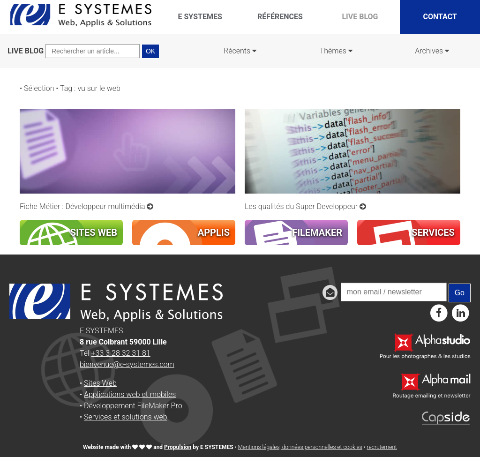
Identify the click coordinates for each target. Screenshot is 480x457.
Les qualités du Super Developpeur (305, 206)
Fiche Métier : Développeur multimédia (86, 206)
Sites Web (100, 383)
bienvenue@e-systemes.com (127, 364)
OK (150, 51)
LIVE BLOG (26, 50)
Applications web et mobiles (130, 394)
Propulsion (177, 447)
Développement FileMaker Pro (133, 405)
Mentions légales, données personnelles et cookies (300, 447)
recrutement (382, 447)
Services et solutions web (125, 416)
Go (460, 293)
